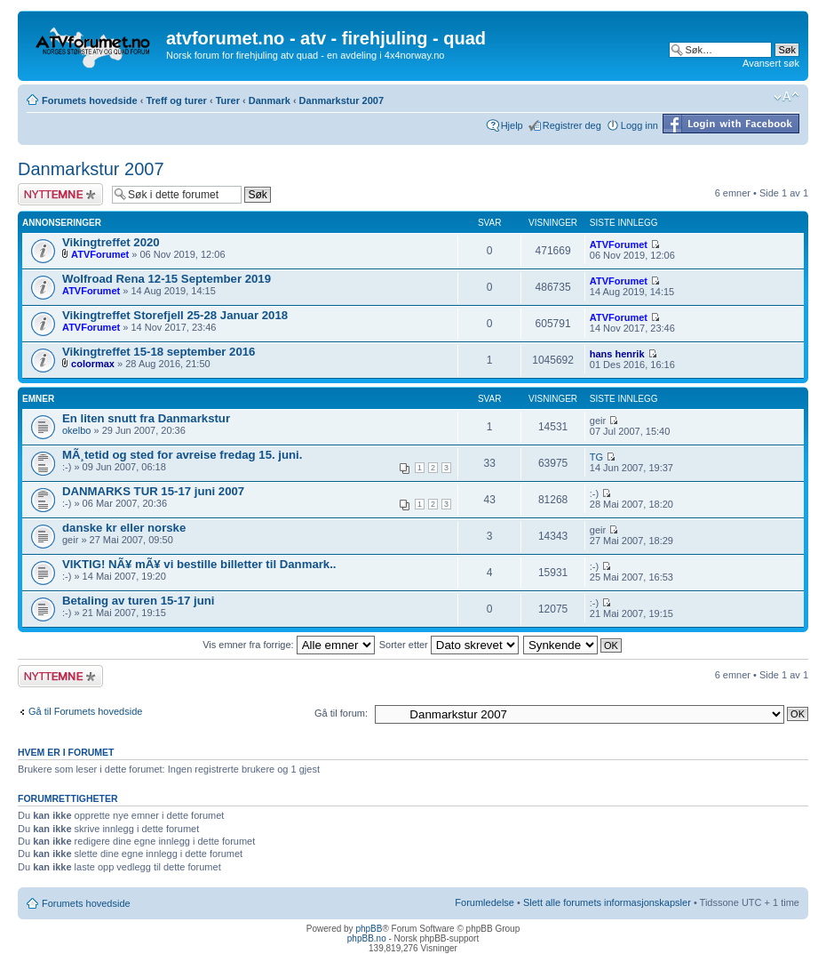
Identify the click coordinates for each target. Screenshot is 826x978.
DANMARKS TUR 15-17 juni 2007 (153, 491)
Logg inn (639, 125)
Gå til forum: (341, 713)
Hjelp (512, 125)
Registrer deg (572, 125)
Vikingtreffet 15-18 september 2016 (158, 351)
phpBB (368, 929)
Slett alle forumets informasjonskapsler (607, 902)
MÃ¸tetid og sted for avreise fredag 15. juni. (182, 454)
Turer (228, 100)
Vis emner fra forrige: (289, 644)
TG (596, 457)
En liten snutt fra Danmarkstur (146, 418)
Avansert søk (771, 63)
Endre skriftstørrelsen (786, 97)
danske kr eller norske (124, 527)
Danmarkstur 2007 (341, 100)
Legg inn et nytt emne (60, 194)
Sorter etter (449, 644)
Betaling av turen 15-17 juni (138, 600)
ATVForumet (100, 254)
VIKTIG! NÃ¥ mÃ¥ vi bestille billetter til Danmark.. (199, 564)
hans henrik (617, 354)
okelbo (76, 430)
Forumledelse (484, 902)
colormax (93, 363)
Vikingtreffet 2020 (111, 242)
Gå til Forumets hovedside (85, 711)
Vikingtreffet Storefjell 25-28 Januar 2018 (175, 315)
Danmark (269, 100)
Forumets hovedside (90, 100)
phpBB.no (366, 938)
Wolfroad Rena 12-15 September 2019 (166, 278)
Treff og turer (176, 100)
